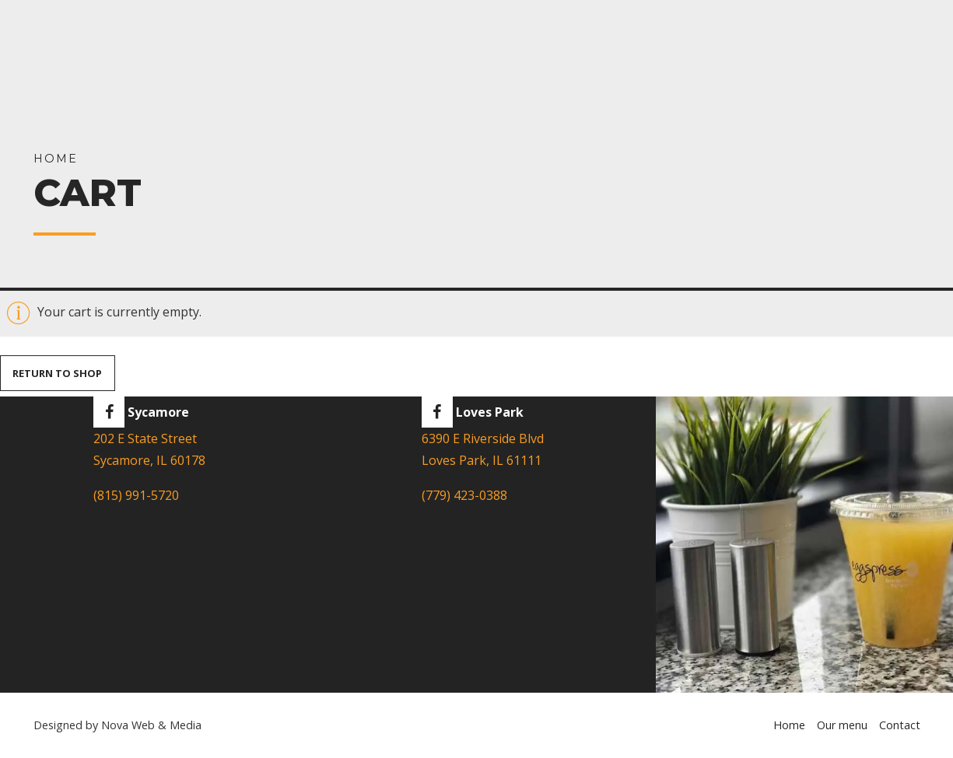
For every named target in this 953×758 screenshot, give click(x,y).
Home (789, 725)
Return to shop (57, 373)
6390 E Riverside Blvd (483, 438)
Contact (899, 725)
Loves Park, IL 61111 (481, 460)
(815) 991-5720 (136, 495)
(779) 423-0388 (464, 495)
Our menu (842, 725)
